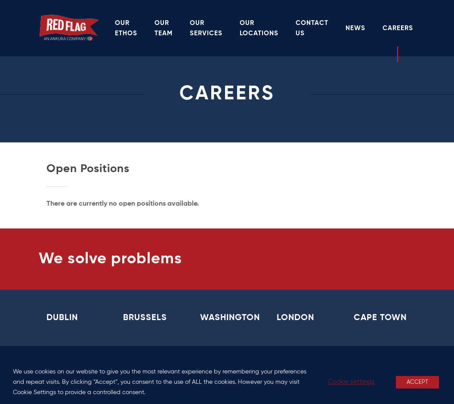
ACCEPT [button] (417, 382)
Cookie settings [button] (351, 382)
